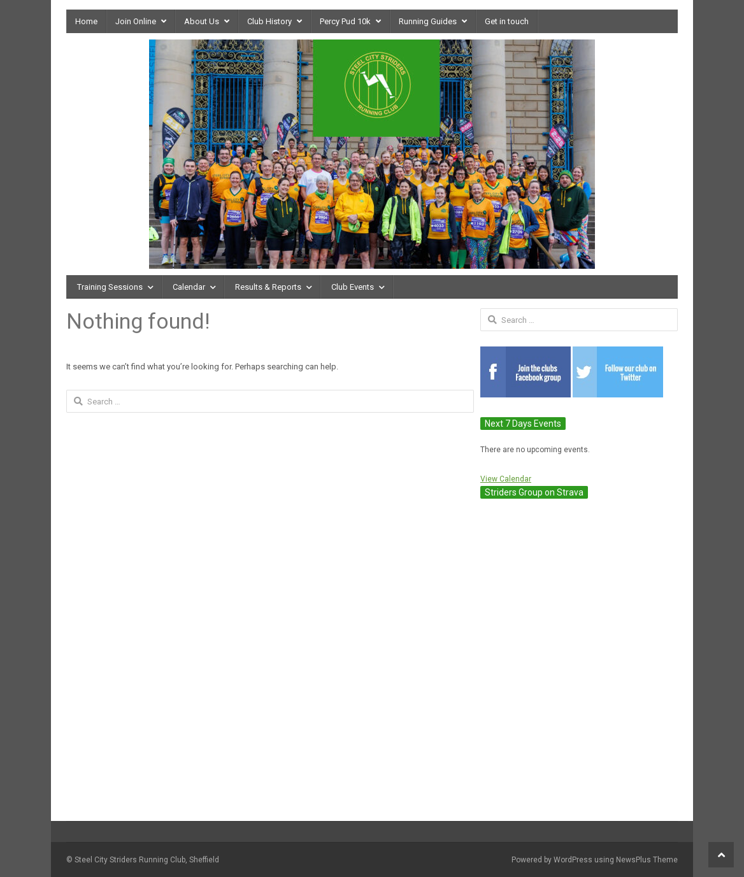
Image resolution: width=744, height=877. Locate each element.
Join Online (135, 21)
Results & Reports (268, 287)
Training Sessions (110, 287)
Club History (269, 21)
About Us (201, 21)
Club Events (352, 287)
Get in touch (507, 21)
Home (86, 21)
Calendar (189, 287)
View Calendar (505, 478)
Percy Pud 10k (345, 21)
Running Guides (428, 21)
